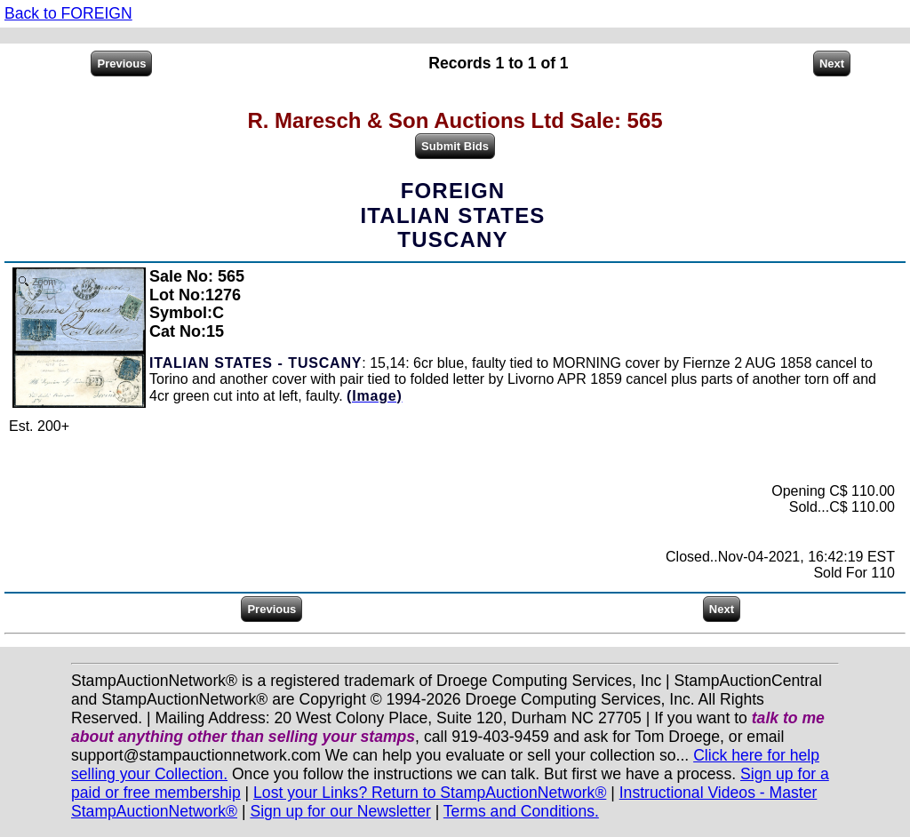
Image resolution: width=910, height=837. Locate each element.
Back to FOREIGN (68, 13)
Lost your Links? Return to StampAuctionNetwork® (429, 792)
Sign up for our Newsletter (340, 811)
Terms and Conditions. (521, 811)
